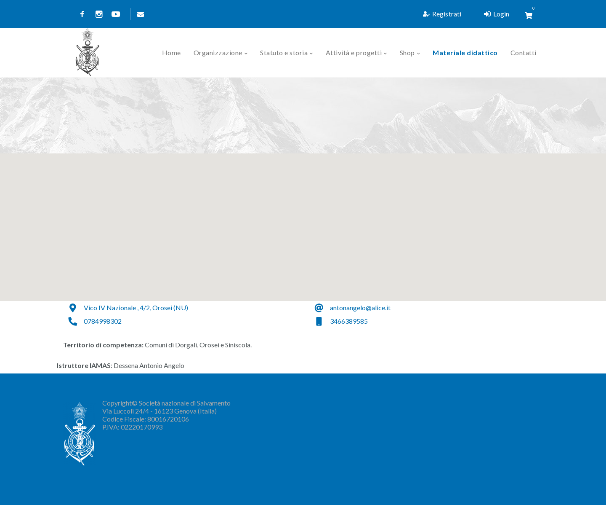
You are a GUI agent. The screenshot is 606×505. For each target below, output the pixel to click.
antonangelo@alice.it (360, 307)
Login (496, 14)
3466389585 (349, 320)
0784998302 (103, 320)
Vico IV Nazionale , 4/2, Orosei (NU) (136, 307)
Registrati (442, 14)
